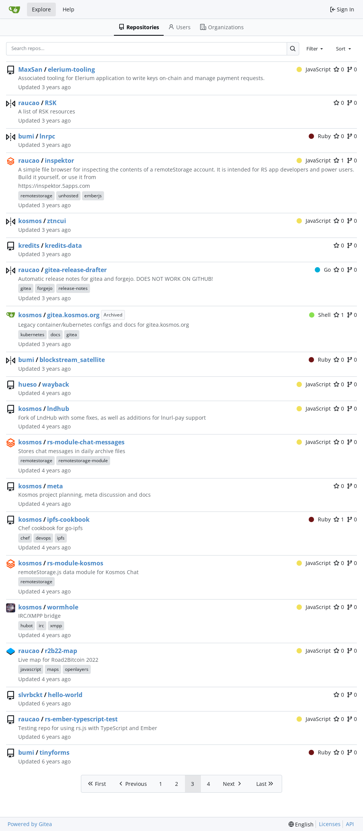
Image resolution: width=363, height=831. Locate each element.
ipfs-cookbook (68, 519)
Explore (41, 9)
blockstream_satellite (72, 360)
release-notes (73, 288)
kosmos (30, 221)
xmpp (56, 625)
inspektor (59, 160)
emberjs (93, 195)
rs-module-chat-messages (86, 442)
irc (41, 625)
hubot (27, 625)
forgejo (44, 288)
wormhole (62, 607)
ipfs (61, 538)
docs (55, 334)
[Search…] (293, 48)
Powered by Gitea (30, 824)
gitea (26, 288)
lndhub (58, 408)
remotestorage (36, 195)
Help (68, 9)
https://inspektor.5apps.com (54, 185)
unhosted (68, 195)
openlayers (76, 669)
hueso (27, 384)
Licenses (330, 824)
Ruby (320, 136)
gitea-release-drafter (76, 270)
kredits (28, 245)
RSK (51, 103)
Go (323, 269)
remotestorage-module (83, 460)
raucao (28, 103)
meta (55, 486)
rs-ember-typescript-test (81, 719)
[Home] (14, 9)
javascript (31, 669)
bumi (26, 136)
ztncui (56, 221)
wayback (55, 384)
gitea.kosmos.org (73, 315)
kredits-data (63, 245)
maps (53, 669)
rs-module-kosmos (75, 563)
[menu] (301, 824)
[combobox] (315, 48)
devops (43, 538)
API (350, 824)
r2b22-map (61, 651)
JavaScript (314, 69)
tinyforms (54, 752)
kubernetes (32, 334)
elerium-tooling (71, 69)
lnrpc (47, 136)
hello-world (65, 695)
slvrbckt (30, 695)
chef (25, 538)
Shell (320, 314)
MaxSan (30, 69)
